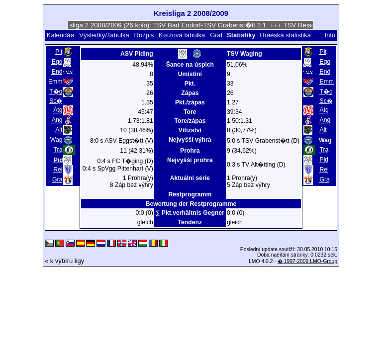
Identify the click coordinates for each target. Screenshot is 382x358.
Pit (58, 51)
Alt (58, 129)
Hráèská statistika (285, 35)
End (57, 71)
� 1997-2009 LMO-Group (307, 261)
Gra (57, 179)
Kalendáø (61, 35)
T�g (55, 91)
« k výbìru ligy (64, 261)
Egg (57, 61)
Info (330, 35)
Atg (57, 109)
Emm (55, 81)
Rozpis (144, 35)
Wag (56, 139)
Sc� (55, 100)
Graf (216, 35)
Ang (57, 119)
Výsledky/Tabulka (104, 35)
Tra (58, 149)
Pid (324, 159)
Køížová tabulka (182, 35)
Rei (57, 169)
